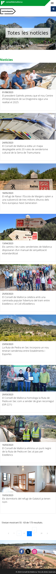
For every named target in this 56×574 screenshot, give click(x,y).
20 (42, 533)
